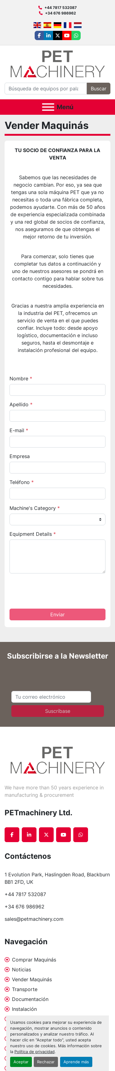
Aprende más (76, 1062)
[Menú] (48, 107)
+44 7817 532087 (60, 7)
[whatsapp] (76, 35)
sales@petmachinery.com (34, 919)
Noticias (21, 969)
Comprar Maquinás (34, 960)
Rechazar (46, 1062)
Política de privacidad (34, 1051)
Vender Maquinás (32, 979)
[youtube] (66, 35)
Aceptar (21, 1062)
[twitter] (57, 35)
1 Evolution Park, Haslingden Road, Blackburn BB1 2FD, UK (57, 878)
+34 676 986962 (60, 13)
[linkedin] (48, 35)
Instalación (24, 1009)
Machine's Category (35, 508)
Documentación (30, 999)
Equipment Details (33, 534)
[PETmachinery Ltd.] (57, 760)
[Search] (46, 88)
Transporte (24, 989)
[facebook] (39, 35)
